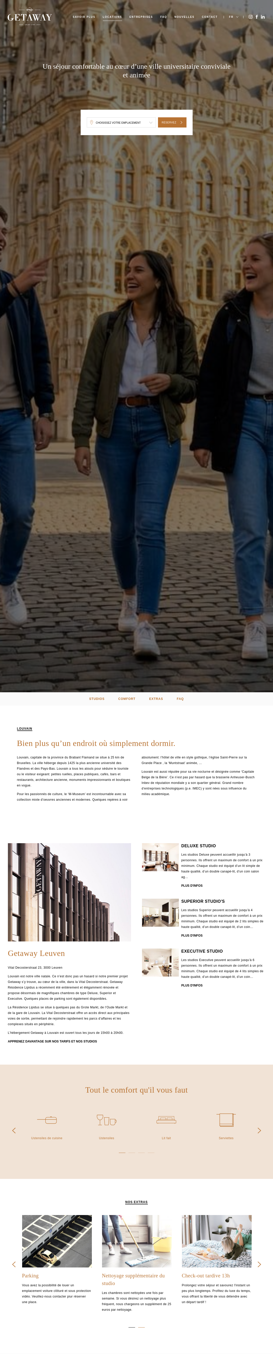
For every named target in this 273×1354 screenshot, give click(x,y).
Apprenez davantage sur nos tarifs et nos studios (52, 1042)
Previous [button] (14, 1130)
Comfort (127, 699)
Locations (112, 17)
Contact (210, 17)
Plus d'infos (192, 887)
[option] (69, 893)
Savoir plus (84, 17)
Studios (97, 699)
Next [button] (259, 1130)
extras (156, 699)
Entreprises (141, 17)
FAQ (163, 17)
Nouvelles (184, 17)
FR (231, 17)
